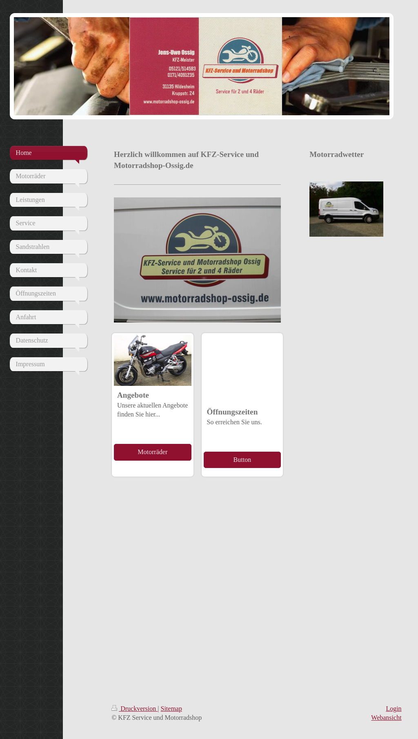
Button (242, 459)
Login (393, 708)
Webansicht (386, 717)
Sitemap (171, 708)
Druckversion (134, 708)
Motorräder (152, 451)
